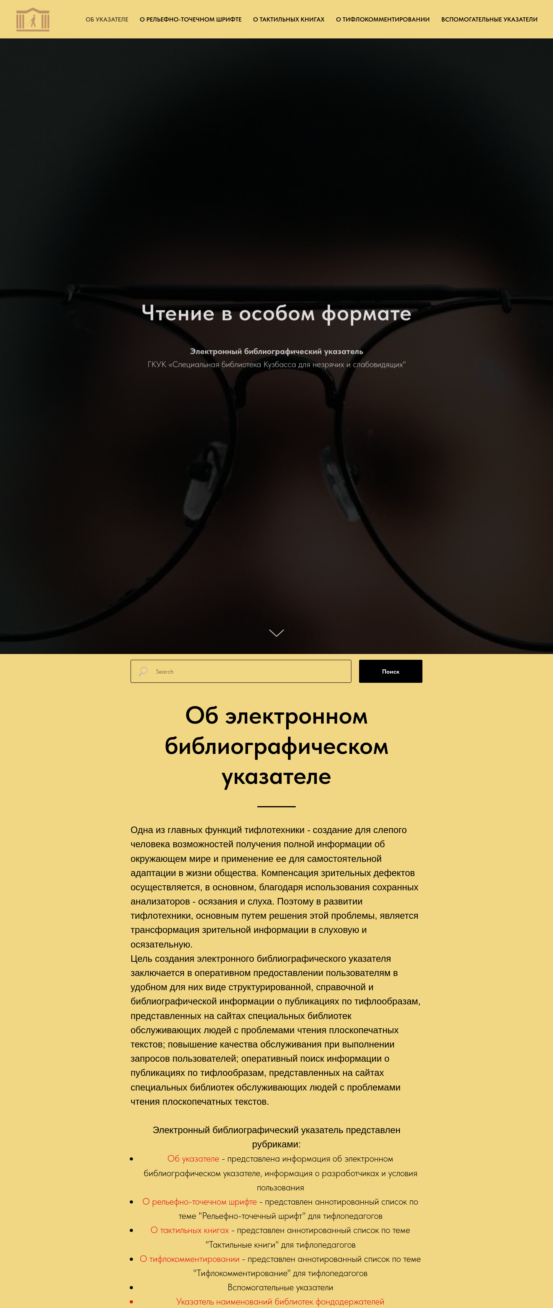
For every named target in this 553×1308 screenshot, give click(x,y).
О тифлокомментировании (383, 19)
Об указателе (107, 19)
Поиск (390, 671)
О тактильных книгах (289, 19)
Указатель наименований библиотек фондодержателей (280, 1301)
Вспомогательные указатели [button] (489, 19)
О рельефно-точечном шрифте (191, 19)
